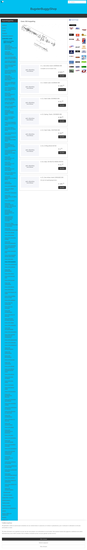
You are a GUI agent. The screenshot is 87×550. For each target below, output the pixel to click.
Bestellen (62, 75)
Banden (4, 517)
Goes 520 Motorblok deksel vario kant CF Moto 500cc (10, 72)
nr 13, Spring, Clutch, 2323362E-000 (51, 114)
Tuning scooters (6, 505)
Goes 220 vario (9, 435)
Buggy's (4, 28)
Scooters (4, 33)
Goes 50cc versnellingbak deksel (10, 474)
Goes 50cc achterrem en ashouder (10, 466)
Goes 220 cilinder (9, 366)
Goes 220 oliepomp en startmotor (10, 412)
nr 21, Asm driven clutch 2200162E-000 (51, 177)
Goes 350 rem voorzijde (8, 307)
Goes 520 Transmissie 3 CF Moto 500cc (9, 169)
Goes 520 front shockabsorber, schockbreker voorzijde (9, 218)
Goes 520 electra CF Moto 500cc (10, 133)
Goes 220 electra (9, 374)
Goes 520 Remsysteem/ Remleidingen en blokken (9, 212)
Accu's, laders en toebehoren (6, 514)
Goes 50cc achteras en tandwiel (10, 462)
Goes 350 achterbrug (10, 264)
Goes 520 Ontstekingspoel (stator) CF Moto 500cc (9, 112)
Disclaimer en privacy (8, 534)
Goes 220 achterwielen (8, 352)
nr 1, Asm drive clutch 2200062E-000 (51, 65)
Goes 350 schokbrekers (8, 311)
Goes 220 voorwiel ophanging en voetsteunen (10, 452)
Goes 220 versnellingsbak (9, 441)
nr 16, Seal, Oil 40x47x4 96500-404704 (51, 161)
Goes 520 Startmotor (10, 186)
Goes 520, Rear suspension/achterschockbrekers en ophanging (11, 225)
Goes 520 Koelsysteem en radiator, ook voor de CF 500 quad (10, 205)
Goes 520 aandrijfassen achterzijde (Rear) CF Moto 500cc (10, 47)
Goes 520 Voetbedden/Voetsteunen (11, 229)
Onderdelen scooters (7, 497)
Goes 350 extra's (9, 273)
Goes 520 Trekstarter (10, 192)
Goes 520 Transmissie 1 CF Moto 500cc (9, 158)
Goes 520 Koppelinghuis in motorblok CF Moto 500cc (10, 145)
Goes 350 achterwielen (8, 270)
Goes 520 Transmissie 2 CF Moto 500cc (9, 163)
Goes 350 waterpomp (10, 340)
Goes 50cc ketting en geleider (10, 485)
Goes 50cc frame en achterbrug (10, 481)
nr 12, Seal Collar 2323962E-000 (49, 98)
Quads (4, 30)
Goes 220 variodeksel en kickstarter (9, 431)
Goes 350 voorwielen (10, 332)
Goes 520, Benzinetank (8, 182)
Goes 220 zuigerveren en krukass (9, 458)
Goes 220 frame (9, 385)
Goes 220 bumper (10, 359)
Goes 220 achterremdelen (9, 348)
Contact (4, 532)
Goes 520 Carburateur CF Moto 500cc (10, 197)
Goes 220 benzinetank (8, 356)
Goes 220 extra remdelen (9, 377)
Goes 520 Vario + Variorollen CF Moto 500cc (10, 129)
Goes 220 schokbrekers (8, 416)
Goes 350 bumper (10, 280)
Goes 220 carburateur (8, 363)
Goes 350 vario (9, 259)
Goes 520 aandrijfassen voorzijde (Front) (9, 53)
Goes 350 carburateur (8, 283)
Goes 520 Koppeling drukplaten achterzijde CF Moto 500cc (10, 139)
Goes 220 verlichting (10, 438)
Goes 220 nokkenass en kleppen (10, 408)
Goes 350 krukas (9, 235)
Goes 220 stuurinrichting (8, 424)
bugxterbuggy (73, 20)
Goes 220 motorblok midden (10, 404)
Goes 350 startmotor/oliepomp (10, 242)
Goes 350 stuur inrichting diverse (9, 319)
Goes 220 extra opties (9, 381)
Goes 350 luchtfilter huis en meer (10, 296)
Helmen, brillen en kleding (9, 524)
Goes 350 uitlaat (9, 322)
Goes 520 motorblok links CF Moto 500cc (10, 61)
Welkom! (4, 25)
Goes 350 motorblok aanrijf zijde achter (10, 255)
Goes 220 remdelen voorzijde (10, 445)
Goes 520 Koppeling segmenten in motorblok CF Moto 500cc (10, 152)
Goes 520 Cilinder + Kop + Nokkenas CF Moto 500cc (10, 89)
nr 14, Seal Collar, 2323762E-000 (50, 130)
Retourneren (5, 540)
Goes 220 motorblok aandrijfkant (10, 400)
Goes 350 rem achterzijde (8, 303)
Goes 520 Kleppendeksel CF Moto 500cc (10, 94)
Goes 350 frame (9, 289)
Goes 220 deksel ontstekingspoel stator (9, 370)
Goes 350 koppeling (10, 261)
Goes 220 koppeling (10, 391)
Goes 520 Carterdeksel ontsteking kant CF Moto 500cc (10, 77)
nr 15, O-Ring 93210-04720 (48, 146)
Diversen (4, 529)
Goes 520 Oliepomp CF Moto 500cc (10, 173)
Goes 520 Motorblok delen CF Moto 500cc (10, 57)
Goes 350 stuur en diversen (10, 315)
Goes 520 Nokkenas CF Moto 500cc (10, 107)
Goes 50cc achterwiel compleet (10, 470)
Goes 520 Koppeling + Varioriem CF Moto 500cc (10, 124)
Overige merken (7, 495)
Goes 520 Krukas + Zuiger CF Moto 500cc (10, 118)
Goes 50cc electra (10, 477)
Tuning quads (5, 503)
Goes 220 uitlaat (9, 427)
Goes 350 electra (9, 287)
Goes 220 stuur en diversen (10, 420)
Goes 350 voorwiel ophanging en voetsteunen (10, 336)
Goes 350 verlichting (10, 325)
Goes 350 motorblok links (10, 251)
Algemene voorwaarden (8, 537)
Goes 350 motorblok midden (10, 238)
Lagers (4, 510)
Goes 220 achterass (10, 342)
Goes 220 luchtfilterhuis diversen (8, 395)
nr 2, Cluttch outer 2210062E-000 (50, 82)
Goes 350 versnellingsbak (9, 328)
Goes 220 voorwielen (10, 448)
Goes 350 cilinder (9, 232)
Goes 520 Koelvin (9, 200)
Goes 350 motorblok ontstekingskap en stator (10, 247)
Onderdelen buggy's (7, 35)
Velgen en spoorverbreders (6, 520)
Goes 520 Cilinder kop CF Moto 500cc (10, 99)
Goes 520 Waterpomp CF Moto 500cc (10, 178)
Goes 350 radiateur (10, 300)
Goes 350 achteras (10, 267)
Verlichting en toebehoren (9, 508)
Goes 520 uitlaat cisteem (9, 189)
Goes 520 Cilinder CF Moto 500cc (10, 103)
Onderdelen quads (7, 38)
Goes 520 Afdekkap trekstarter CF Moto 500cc (10, 84)
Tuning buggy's (6, 500)
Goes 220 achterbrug (10, 345)
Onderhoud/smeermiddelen (9, 526)
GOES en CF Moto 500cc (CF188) (8, 41)
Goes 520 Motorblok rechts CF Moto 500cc (10, 66)
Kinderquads (6, 492)
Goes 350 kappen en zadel (10, 292)
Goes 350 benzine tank (10, 277)
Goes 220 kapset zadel (9, 388)
